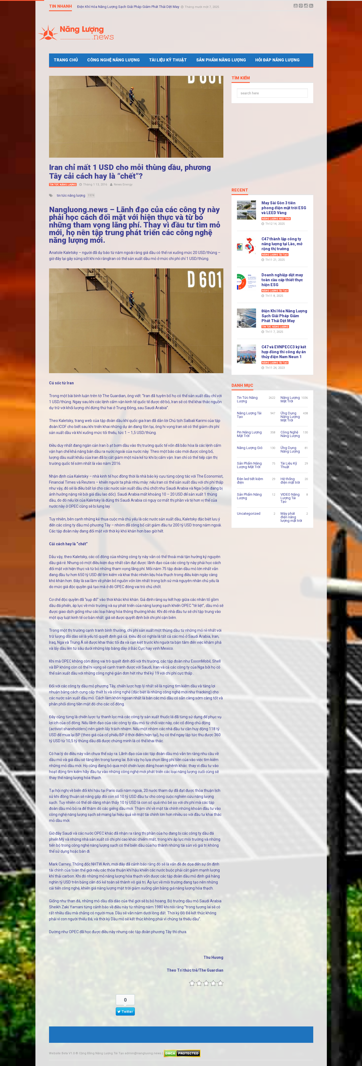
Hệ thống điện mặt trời (290, 480)
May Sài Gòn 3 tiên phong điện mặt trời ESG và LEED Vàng (283, 208)
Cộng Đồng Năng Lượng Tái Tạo (101, 1053)
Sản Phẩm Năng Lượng (221, 60)
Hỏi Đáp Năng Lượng (277, 60)
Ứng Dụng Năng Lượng (290, 449)
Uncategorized (248, 513)
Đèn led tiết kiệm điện (250, 480)
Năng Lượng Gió (250, 448)
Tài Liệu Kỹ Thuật (168, 60)
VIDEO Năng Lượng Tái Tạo (290, 498)
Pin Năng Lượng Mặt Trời (249, 434)
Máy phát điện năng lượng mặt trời (291, 517)
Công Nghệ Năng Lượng (113, 60)
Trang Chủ (66, 60)
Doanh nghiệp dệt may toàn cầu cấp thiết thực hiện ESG (282, 280)
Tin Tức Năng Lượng (63, 184)
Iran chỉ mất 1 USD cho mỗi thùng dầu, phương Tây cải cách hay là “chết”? (130, 172)
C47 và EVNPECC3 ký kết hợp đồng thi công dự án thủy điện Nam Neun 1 (283, 352)
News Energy (123, 184)
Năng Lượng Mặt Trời (276, 218)
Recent (240, 190)
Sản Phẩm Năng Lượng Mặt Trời (249, 465)
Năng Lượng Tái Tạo (275, 254)
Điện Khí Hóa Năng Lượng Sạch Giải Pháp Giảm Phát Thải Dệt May (128, 6)
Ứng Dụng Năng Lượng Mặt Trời (290, 416)
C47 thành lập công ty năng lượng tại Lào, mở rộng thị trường (281, 244)
